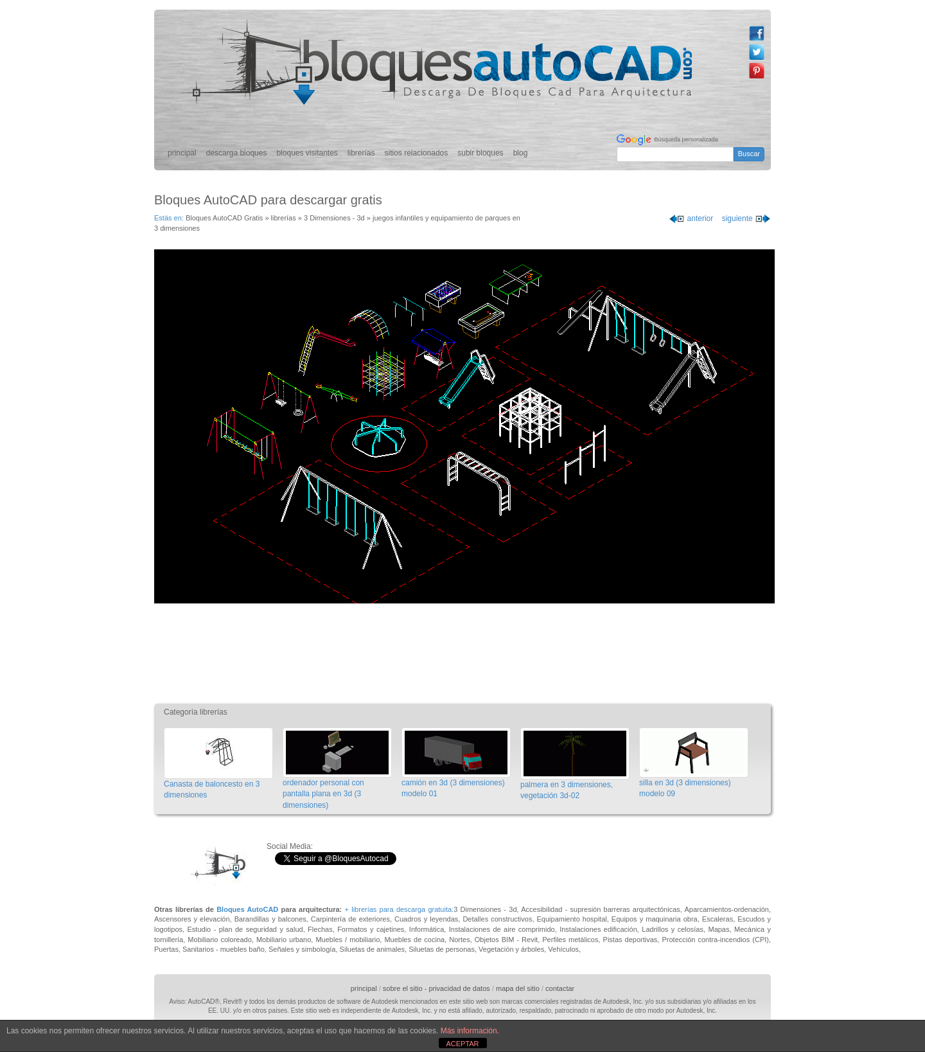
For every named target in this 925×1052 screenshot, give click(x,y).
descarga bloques (236, 152)
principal (182, 152)
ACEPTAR (462, 1044)
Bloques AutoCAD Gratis (224, 218)
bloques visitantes (306, 152)
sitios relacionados (416, 152)
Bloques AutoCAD (247, 909)
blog (520, 152)
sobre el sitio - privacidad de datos (436, 988)
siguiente (746, 218)
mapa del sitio (518, 988)
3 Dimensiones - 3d (334, 218)
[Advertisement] (465, 652)
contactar (559, 988)
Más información (469, 1030)
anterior (691, 218)
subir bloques (480, 152)
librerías (361, 152)
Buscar (749, 153)
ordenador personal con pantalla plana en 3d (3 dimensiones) (323, 793)
